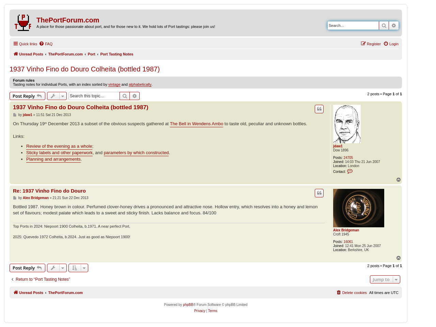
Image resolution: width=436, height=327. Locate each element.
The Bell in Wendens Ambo (196, 123)
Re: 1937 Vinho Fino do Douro (49, 191)
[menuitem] (45, 44)
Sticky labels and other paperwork (59, 152)
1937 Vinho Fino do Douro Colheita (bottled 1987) (85, 69)
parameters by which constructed (136, 152)
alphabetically (140, 84)
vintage (114, 84)
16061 (348, 242)
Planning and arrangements (53, 159)
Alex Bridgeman (346, 230)
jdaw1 (338, 146)
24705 (348, 158)
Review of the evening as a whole (59, 146)
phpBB (188, 305)
